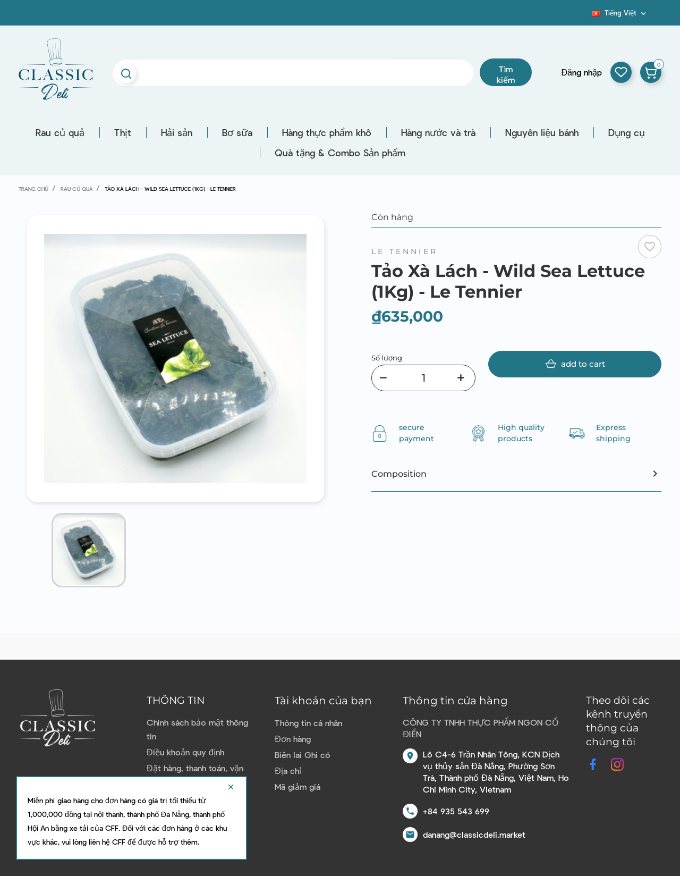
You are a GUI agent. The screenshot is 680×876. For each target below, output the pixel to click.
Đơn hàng (293, 739)
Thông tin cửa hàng (455, 700)
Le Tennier (404, 251)
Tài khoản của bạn (323, 700)
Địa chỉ (288, 770)
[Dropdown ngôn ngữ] (620, 13)
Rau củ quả (60, 132)
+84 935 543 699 (456, 811)
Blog (585, 16)
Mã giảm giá (297, 786)
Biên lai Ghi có (302, 754)
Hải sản (176, 132)
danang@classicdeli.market (474, 834)
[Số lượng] (423, 378)
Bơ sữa (237, 132)
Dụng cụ (626, 132)
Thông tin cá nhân (308, 723)
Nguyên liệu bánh (542, 132)
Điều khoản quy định (185, 752)
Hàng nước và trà (438, 132)
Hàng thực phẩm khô (326, 132)
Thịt (122, 132)
